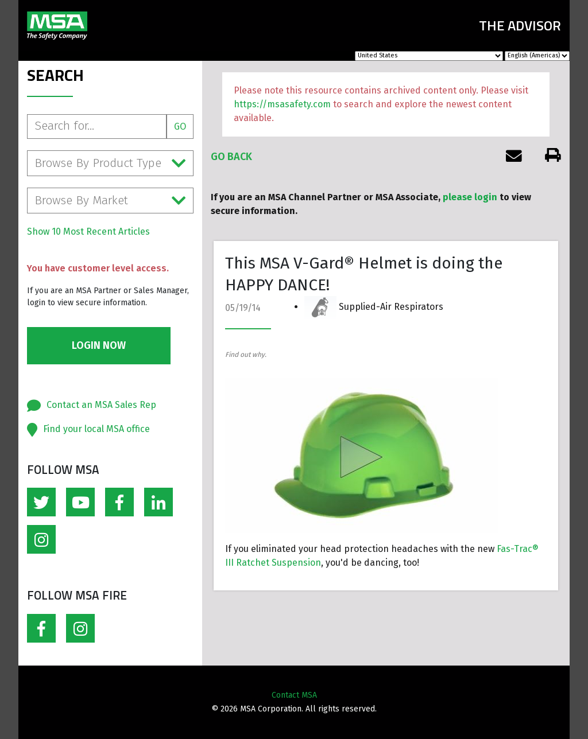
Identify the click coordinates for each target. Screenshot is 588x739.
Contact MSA (294, 695)
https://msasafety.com (282, 104)
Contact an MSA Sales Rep (101, 404)
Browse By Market (110, 200)
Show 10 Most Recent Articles (88, 231)
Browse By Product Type (110, 163)
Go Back (231, 156)
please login (470, 197)
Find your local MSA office (96, 428)
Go (180, 126)
